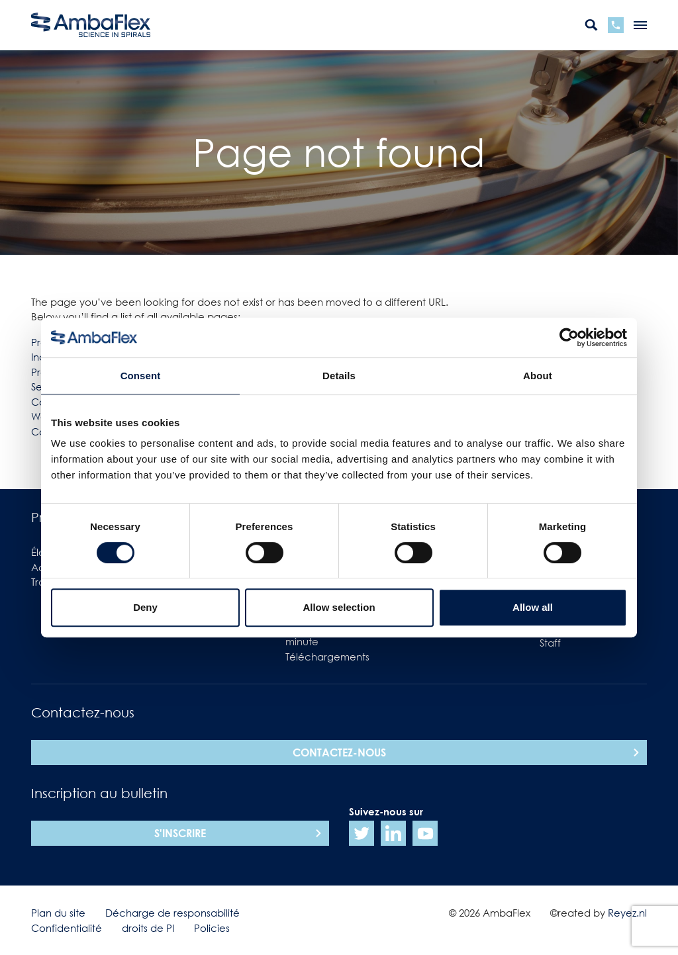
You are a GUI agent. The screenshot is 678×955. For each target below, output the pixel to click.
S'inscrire (180, 833)
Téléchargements (327, 656)
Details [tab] (339, 375)
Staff (550, 643)
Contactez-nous (339, 752)
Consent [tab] (141, 375)
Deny (145, 607)
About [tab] (537, 375)
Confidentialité (66, 928)
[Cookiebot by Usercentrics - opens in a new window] (569, 337)
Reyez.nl (627, 913)
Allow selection (339, 607)
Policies (212, 928)
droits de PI (148, 928)
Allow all (532, 607)
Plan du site (58, 913)
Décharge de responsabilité (172, 913)
